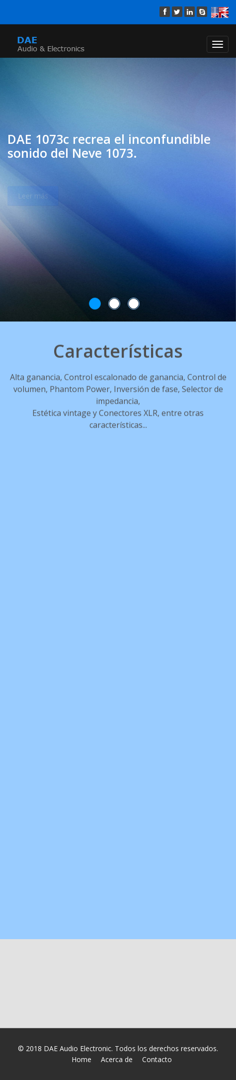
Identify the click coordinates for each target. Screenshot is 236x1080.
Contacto (157, 1059)
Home (81, 1059)
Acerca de (117, 1059)
